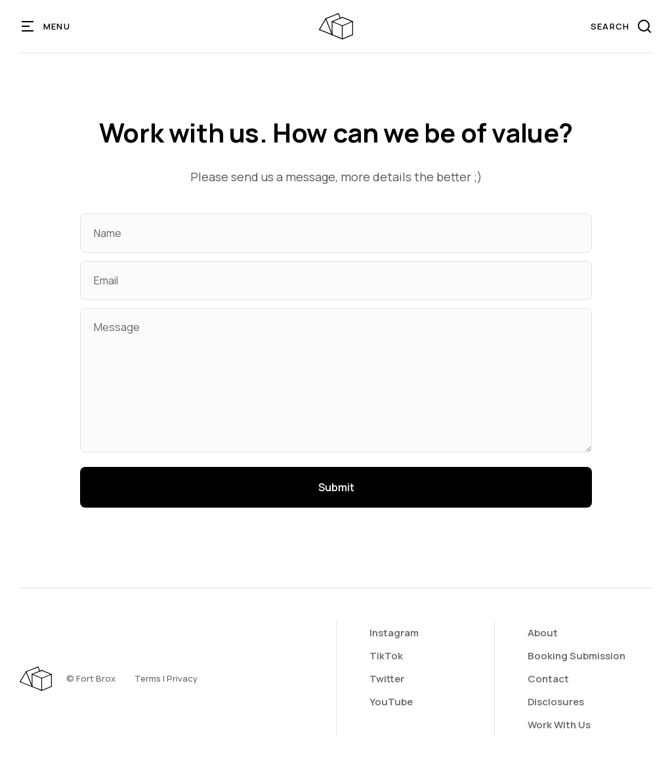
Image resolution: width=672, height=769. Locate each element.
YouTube (391, 702)
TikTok (386, 656)
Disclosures (556, 702)
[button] (46, 26)
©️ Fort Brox (91, 678)
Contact (548, 679)
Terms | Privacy (166, 678)
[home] (336, 26)
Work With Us (559, 725)
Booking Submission (576, 656)
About (543, 633)
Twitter (386, 679)
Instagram (394, 633)
